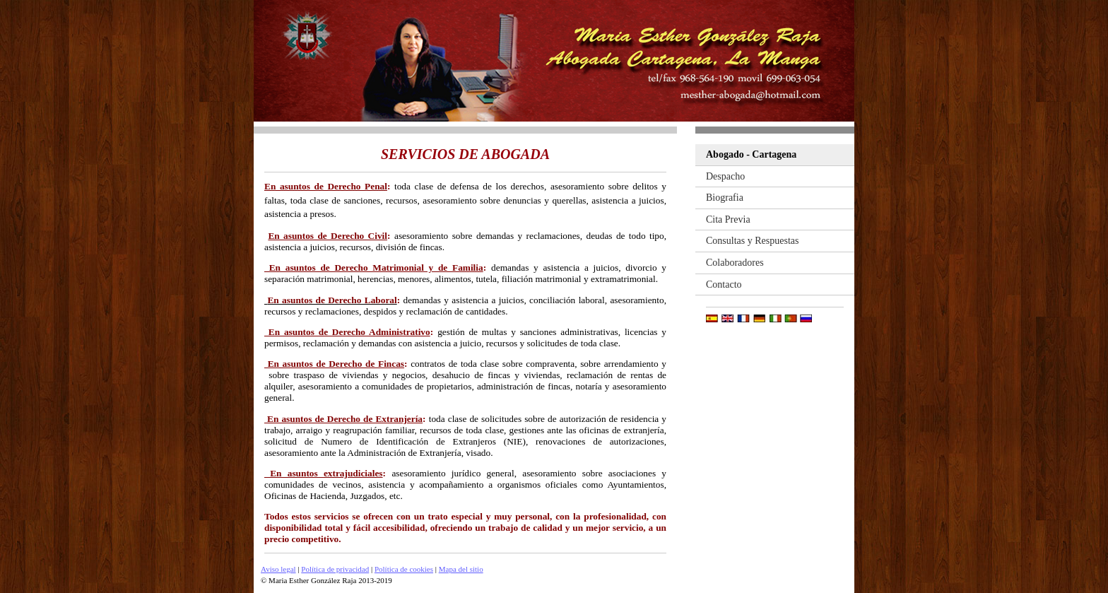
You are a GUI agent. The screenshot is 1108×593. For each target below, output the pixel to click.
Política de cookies (404, 569)
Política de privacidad (335, 569)
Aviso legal (278, 569)
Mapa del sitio (461, 569)
